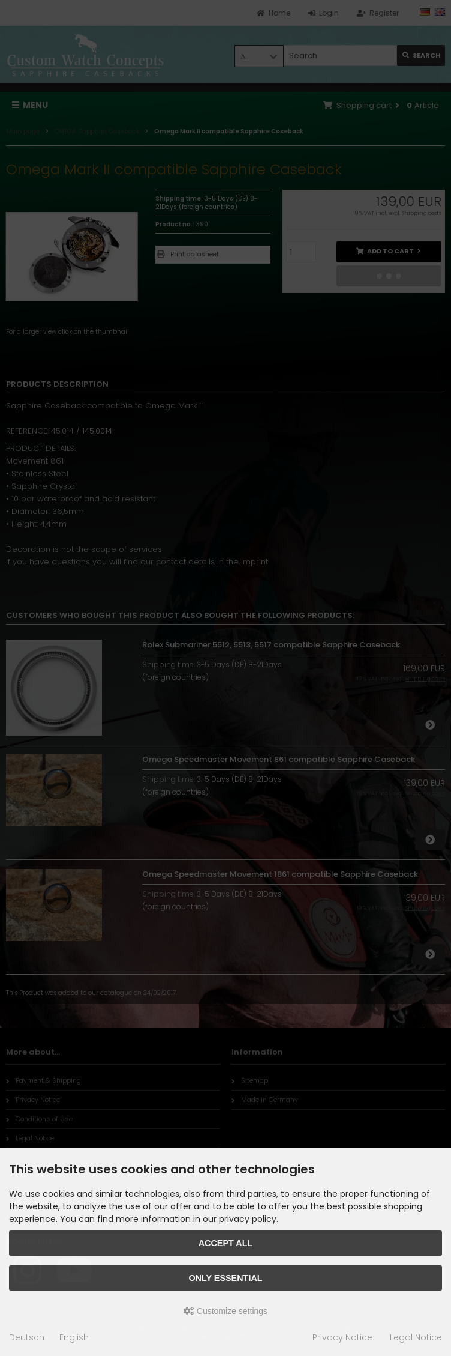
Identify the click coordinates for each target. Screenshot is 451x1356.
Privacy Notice (342, 1337)
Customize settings (225, 1311)
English (74, 1337)
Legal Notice (416, 1337)
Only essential (225, 1278)
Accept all (226, 1243)
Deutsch (26, 1337)
